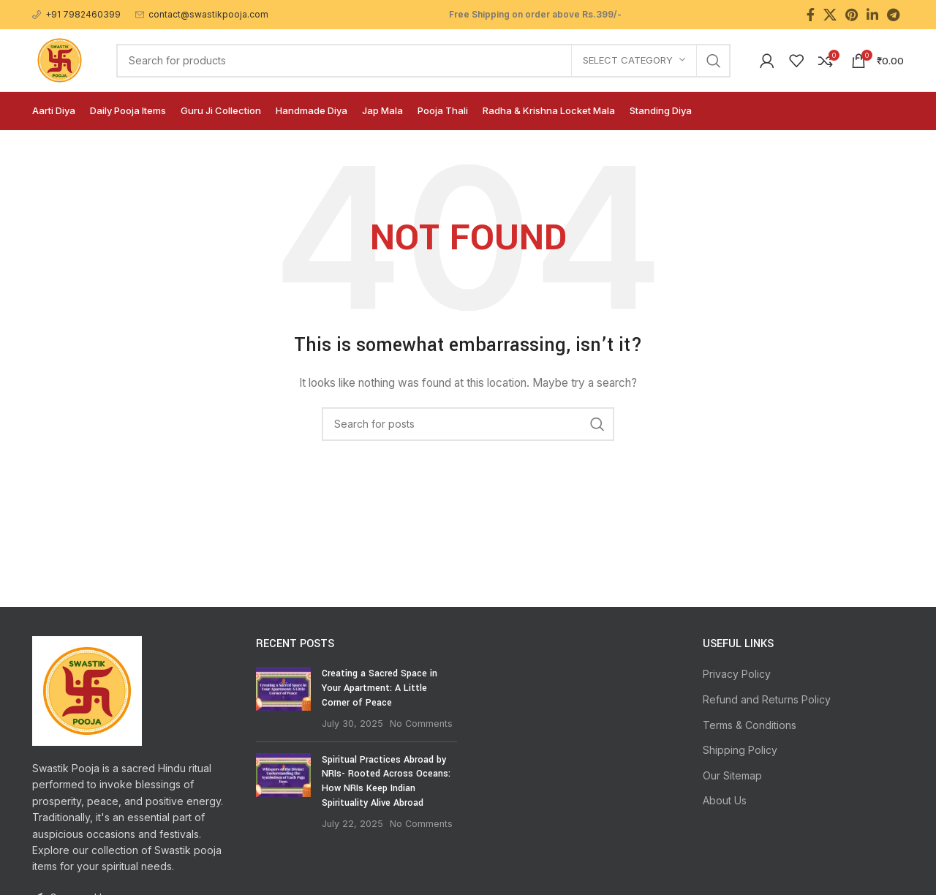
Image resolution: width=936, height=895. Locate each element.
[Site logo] (59, 59)
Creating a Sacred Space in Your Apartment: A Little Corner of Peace (379, 688)
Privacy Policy (737, 674)
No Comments (421, 723)
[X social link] (830, 15)
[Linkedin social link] (872, 15)
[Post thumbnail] (283, 698)
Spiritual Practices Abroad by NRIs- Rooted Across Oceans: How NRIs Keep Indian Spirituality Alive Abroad (386, 781)
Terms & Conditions (749, 725)
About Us (725, 800)
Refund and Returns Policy (767, 699)
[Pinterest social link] (851, 15)
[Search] (423, 61)
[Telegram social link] (893, 15)
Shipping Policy (740, 750)
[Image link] (87, 690)
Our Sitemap (732, 775)
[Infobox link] (76, 14)
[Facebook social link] (810, 15)
